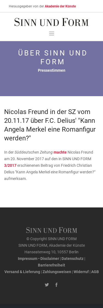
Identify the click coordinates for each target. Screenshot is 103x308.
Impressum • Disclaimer (38, 258)
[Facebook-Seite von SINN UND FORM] (56, 285)
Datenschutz (72, 258)
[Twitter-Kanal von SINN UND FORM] (47, 285)
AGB (95, 271)
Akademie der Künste (60, 6)
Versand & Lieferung (22, 271)
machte (61, 152)
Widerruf (81, 271)
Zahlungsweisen (57, 271)
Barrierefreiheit (51, 265)
